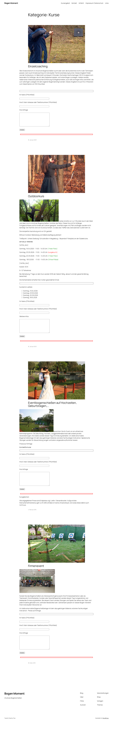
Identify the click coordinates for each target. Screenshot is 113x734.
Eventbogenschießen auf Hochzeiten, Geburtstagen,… (52, 409)
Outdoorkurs (36, 198)
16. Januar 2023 (32, 142)
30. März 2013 (32, 673)
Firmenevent (36, 573)
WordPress (106, 729)
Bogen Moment (11, 3)
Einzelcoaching (38, 66)
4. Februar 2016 (32, 517)
